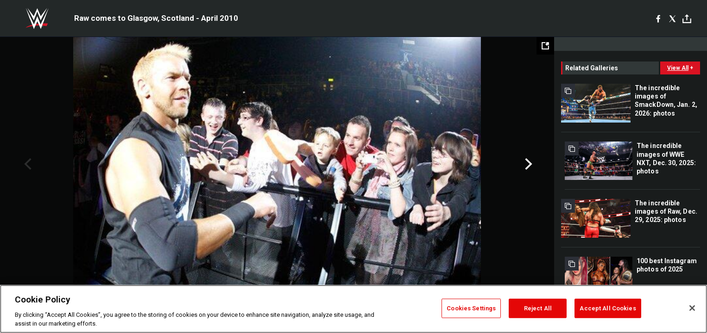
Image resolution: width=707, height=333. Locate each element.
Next (527, 164)
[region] (353, 309)
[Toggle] (687, 18)
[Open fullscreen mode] (545, 46)
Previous (27, 164)
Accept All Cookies (608, 308)
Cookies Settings (471, 308)
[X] (672, 18)
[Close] (692, 308)
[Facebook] (658, 18)
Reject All (538, 308)
